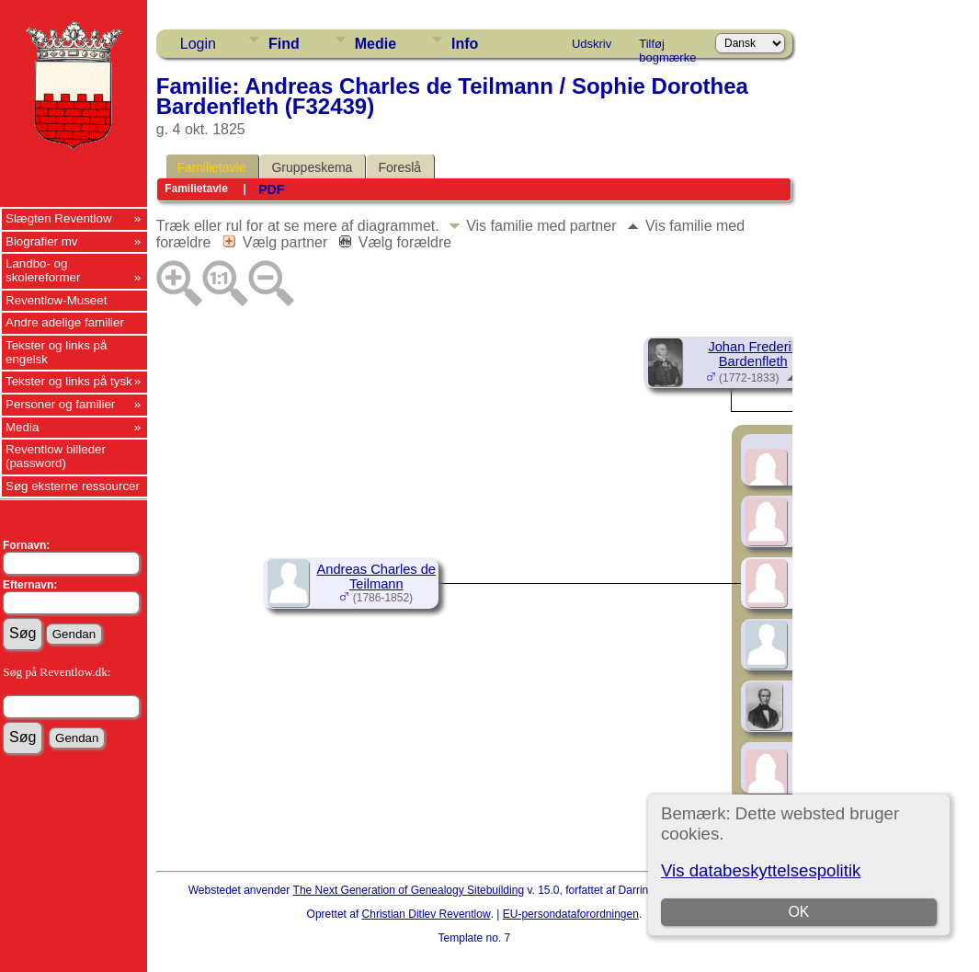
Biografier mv (42, 241)
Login (198, 43)
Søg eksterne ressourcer (73, 486)
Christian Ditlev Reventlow (426, 914)
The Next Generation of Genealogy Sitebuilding (409, 890)
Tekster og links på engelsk (56, 352)
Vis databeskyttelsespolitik (760, 870)
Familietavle (211, 167)
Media (22, 427)
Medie (375, 43)
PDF (271, 189)
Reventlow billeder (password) (56, 456)
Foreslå (399, 167)
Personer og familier (60, 404)
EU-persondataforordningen (571, 914)
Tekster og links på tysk (69, 381)
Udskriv (591, 44)
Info (464, 43)
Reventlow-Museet (56, 300)
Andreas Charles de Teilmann (376, 576)
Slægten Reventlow (59, 218)
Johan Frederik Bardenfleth (753, 354)
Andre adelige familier (65, 322)
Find (284, 43)
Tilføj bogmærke (667, 47)
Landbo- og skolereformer (43, 270)
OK (799, 912)
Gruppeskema (311, 167)
